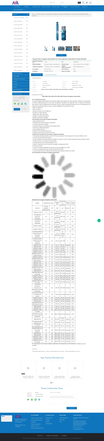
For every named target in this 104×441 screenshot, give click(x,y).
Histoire (48, 419)
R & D (60, 421)
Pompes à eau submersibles (21, 17)
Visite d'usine (16, 76)
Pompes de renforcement (21, 63)
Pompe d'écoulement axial (21, 56)
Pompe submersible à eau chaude (21, 45)
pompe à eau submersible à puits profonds (55, 351)
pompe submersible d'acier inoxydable (21, 21)
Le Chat (61, 55)
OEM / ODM (62, 419)
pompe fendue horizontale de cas (21, 60)
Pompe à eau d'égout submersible (21, 31)
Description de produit (51, 74)
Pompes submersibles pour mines (21, 49)
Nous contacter (75, 6)
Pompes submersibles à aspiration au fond (21, 24)
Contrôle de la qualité (65, 7)
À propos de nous (46, 6)
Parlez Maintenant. (18, 9)
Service (47, 421)
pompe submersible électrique (21, 28)
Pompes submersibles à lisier (21, 38)
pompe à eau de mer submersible (21, 35)
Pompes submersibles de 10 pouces (72, 351)
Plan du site (39, 435)
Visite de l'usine (55, 6)
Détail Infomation (36, 74)
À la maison (17, 6)
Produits (27, 6)
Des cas (15, 87)
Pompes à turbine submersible (21, 53)
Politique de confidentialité (52, 435)
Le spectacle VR (36, 6)
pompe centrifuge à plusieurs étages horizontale (21, 67)
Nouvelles (84, 6)
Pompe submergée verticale (21, 70)
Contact (15, 81)
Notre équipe (49, 423)
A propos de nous (17, 73)
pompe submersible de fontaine (21, 42)
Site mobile (64, 435)
